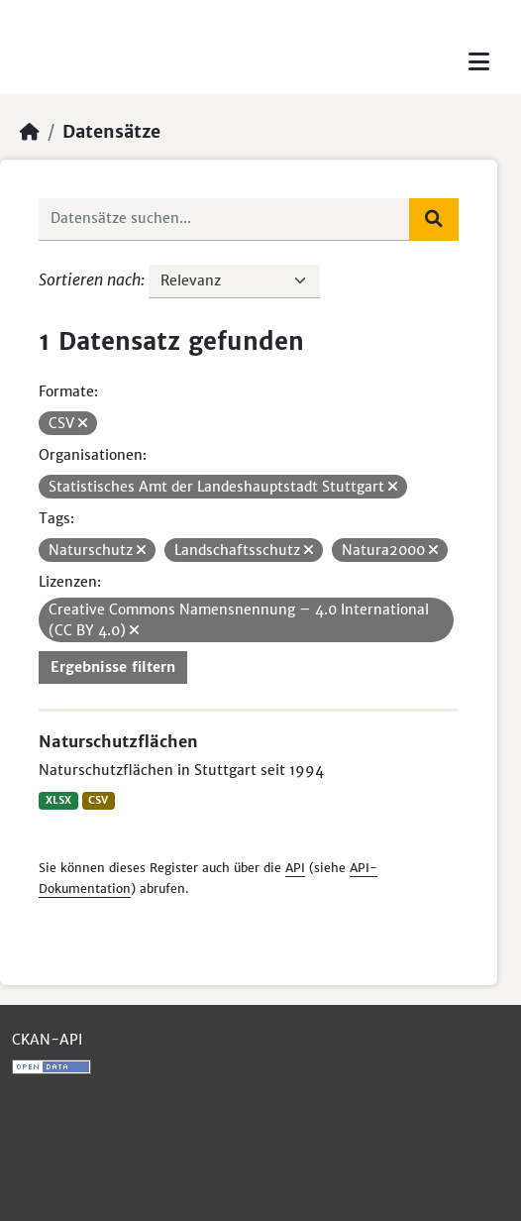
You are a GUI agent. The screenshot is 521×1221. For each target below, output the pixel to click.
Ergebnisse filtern (113, 667)
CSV (98, 800)
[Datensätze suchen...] (224, 219)
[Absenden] (434, 219)
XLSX (58, 800)
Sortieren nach (90, 279)
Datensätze (111, 132)
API (295, 867)
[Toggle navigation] (479, 62)
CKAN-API (47, 1040)
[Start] (30, 132)
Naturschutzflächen (118, 741)
